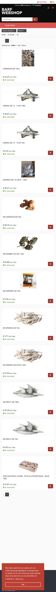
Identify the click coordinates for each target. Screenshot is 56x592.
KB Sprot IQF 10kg (11, 402)
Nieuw (24, 45)
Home (4, 35)
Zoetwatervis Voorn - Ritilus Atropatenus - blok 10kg (26, 477)
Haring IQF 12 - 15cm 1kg (14, 143)
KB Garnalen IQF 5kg (12, 217)
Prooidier (11, 35)
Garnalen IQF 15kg (11, 69)
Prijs (19, 45)
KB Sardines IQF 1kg (11, 291)
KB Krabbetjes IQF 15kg (13, 254)
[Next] (10, 41)
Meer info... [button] (19, 579)
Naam (13, 45)
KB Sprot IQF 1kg (10, 439)
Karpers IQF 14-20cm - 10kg (15, 180)
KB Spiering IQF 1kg (11, 328)
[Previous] (3, 41)
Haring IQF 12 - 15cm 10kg (14, 106)
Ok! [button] (23, 584)
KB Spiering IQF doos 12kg (14, 365)
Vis (18, 35)
